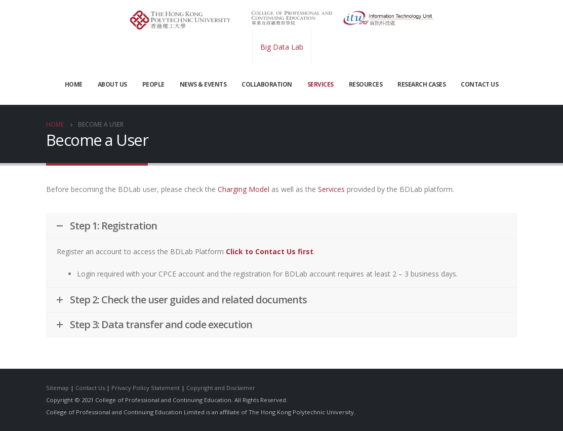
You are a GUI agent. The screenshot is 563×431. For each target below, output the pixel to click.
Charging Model (243, 189)
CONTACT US (479, 84)
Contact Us (90, 387)
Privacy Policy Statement (145, 387)
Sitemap (57, 387)
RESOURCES (366, 84)
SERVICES (320, 84)
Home (74, 84)
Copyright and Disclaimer (220, 387)
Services (331, 189)
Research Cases (421, 84)
